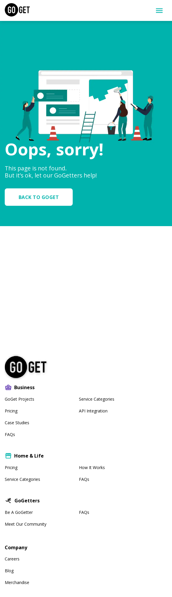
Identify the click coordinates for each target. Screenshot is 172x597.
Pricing (11, 411)
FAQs (10, 434)
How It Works (92, 467)
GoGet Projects (19, 399)
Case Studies (17, 422)
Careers (12, 559)
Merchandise (17, 582)
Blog (9, 570)
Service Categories (96, 399)
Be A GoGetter (19, 512)
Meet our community (25, 524)
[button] (41, 197)
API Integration (93, 411)
